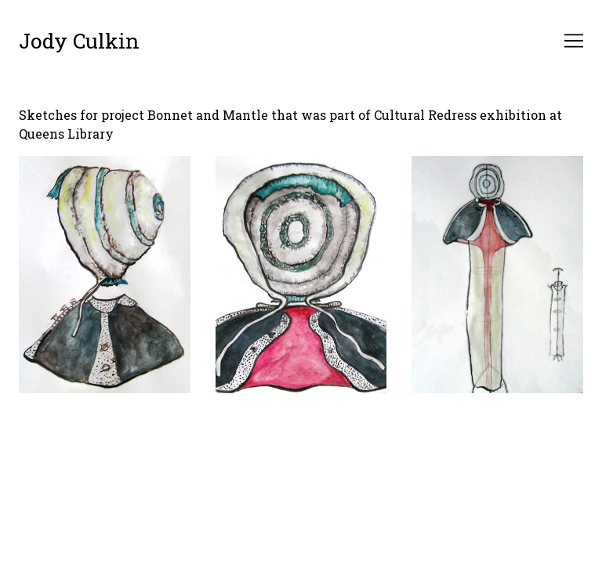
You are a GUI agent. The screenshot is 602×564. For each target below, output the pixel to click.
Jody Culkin (79, 40)
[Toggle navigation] (573, 40)
